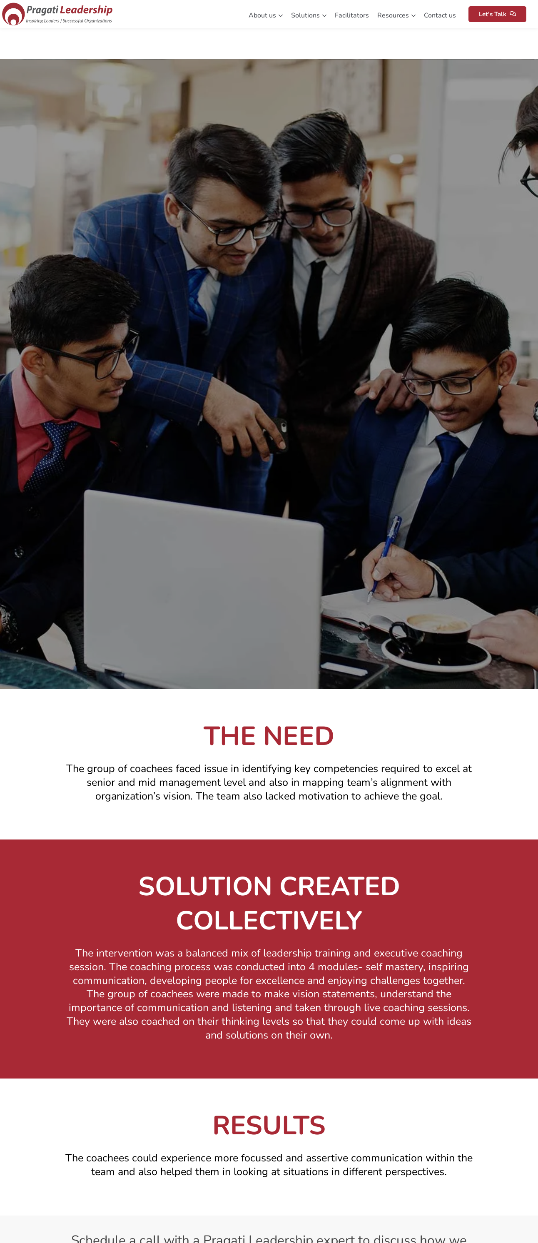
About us (266, 15)
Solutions (308, 15)
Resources (396, 15)
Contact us (440, 15)
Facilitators (352, 15)
